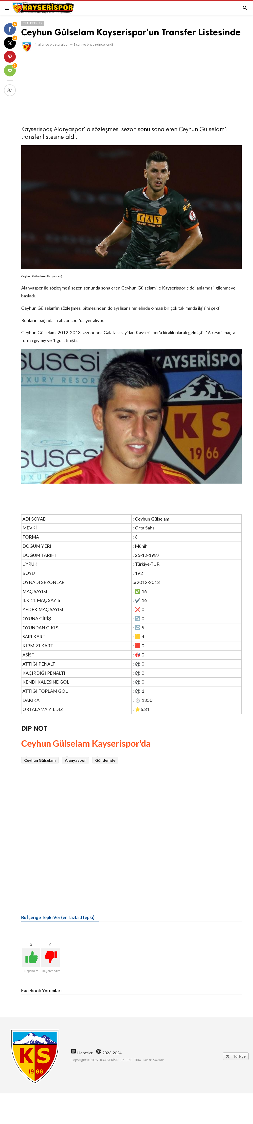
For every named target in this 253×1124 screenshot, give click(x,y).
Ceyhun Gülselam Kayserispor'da (86, 743)
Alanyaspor (75, 760)
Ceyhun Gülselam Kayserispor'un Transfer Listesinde (131, 32)
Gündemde (105, 760)
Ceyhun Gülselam (40, 760)
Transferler (32, 23)
